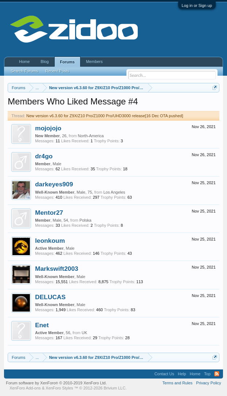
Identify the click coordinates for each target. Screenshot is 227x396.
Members (94, 61)
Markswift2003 (56, 268)
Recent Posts (57, 71)
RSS (216, 373)
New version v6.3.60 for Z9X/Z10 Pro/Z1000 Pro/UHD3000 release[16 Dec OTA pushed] (104, 116)
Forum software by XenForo (56, 383)
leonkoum (50, 240)
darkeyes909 (54, 184)
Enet (42, 325)
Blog (45, 61)
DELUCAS (50, 297)
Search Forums (24, 71)
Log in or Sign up (197, 5)
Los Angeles (114, 192)
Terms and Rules (178, 383)
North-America (91, 136)
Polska (85, 220)
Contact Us (164, 374)
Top (207, 374)
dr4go (43, 156)
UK (84, 332)
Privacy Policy (208, 383)
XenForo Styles (59, 388)
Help (182, 374)
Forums (67, 62)
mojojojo (48, 128)
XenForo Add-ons (25, 388)
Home (24, 61)
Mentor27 (49, 212)
